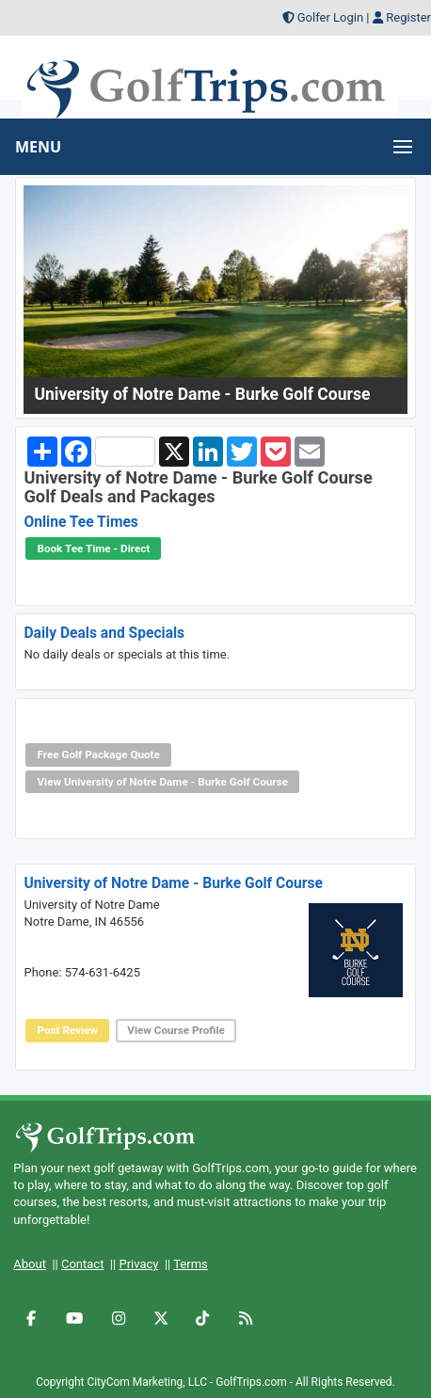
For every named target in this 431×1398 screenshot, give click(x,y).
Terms (190, 1264)
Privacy (138, 1264)
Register (408, 17)
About (29, 1264)
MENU (38, 146)
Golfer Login (330, 17)
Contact (82, 1264)
